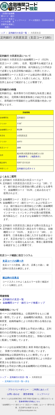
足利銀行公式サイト (26, 168)
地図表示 (35, 156)
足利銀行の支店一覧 (18, 33)
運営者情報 (28, 394)
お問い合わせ (13, 394)
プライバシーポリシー (18, 389)
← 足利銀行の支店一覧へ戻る (15, 381)
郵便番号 (23, 156)
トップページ (20, 20)
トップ (3, 377)
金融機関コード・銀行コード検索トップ (24, 302)
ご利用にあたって (40, 389)
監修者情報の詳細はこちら (29, 401)
